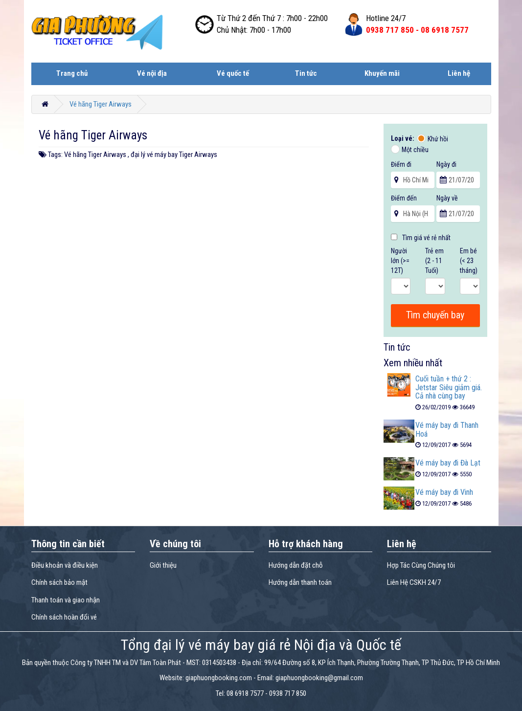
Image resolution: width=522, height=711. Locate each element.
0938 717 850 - (417, 30)
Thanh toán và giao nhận (65, 600)
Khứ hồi (438, 139)
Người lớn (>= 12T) (400, 260)
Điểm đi (401, 164)
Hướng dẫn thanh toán (300, 582)
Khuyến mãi (382, 73)
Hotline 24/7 (386, 18)
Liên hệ (459, 73)
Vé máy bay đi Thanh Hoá (446, 430)
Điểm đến (404, 198)
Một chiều (415, 150)
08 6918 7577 (245, 693)
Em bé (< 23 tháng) (468, 260)
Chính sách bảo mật (59, 582)
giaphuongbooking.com (218, 677)
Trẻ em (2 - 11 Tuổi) (434, 260)
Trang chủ (72, 73)
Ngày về (447, 198)
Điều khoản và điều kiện (64, 565)
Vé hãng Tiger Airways (100, 104)
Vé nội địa (152, 73)
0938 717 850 (287, 693)
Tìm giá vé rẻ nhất (421, 238)
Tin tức (306, 73)
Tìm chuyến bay (435, 315)
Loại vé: (403, 138)
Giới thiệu (163, 565)
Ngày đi (446, 164)
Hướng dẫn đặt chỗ (296, 565)
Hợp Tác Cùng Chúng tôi (421, 565)
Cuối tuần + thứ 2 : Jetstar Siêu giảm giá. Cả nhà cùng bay (448, 387)
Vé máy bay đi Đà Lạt (447, 462)
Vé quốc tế (233, 73)
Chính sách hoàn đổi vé (64, 617)
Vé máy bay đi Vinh (444, 492)
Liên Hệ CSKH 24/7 (414, 582)
